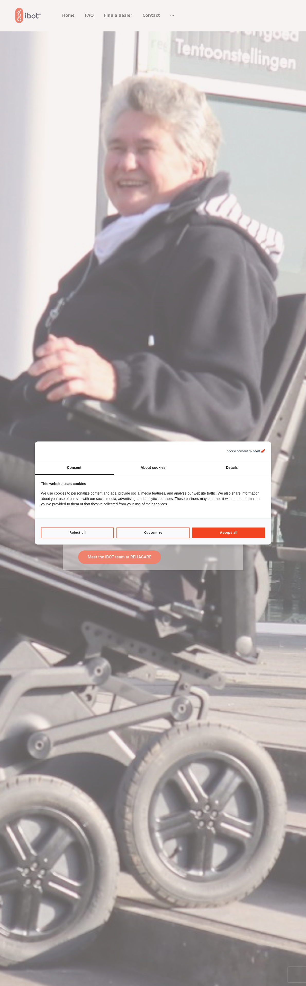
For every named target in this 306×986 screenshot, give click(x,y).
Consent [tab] (74, 467)
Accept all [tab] (228, 533)
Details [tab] (232, 467)
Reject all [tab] (77, 533)
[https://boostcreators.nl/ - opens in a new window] (246, 451)
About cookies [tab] (153, 467)
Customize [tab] (153, 533)
